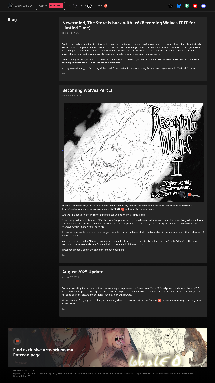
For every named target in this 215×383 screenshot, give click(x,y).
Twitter (170, 5)
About (83, 5)
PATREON (115, 208)
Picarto (187, 5)
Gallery (43, 5)
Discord (203, 5)
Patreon (99, 5)
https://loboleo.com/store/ (75, 208)
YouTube (195, 5)
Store (69, 5)
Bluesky (179, 5)
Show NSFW (55, 5)
